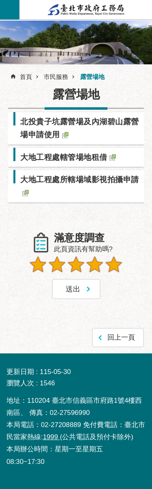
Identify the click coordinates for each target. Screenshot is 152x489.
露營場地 (92, 76)
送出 (76, 283)
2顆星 (57, 264)
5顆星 (113, 264)
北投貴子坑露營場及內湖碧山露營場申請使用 (79, 128)
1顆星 (38, 264)
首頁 (26, 76)
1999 (51, 437)
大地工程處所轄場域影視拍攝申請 (79, 179)
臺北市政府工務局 (85, 9)
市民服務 (56, 76)
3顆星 (76, 264)
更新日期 (20, 372)
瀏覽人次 (20, 383)
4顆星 (94, 264)
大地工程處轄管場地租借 (63, 157)
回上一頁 (121, 337)
